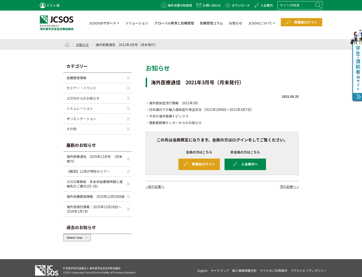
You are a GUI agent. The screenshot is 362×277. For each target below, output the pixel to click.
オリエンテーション (81, 118)
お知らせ (82, 44)
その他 (71, 128)
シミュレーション (80, 108)
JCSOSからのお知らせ (83, 98)
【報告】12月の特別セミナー (88, 171)
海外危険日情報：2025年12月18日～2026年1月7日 (94, 209)
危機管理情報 (76, 77)
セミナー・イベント (81, 88)
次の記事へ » (289, 186)
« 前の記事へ (155, 186)
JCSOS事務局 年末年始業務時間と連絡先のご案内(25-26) (95, 184)
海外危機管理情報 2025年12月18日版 (96, 196)
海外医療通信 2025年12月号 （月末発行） (94, 159)
